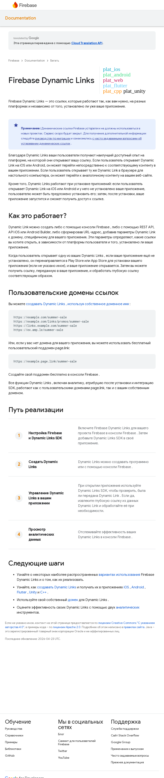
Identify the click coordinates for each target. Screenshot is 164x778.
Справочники (14, 735)
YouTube (63, 758)
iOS (126, 587)
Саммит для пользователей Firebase (77, 742)
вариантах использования (119, 575)
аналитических (127, 607)
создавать (56, 587)
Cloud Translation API (86, 43)
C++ (43, 592)
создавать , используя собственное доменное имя (77, 304)
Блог (61, 734)
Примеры (11, 742)
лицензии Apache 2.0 (67, 627)
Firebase (13, 60)
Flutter (22, 592)
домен (73, 600)
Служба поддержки (125, 729)
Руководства (13, 729)
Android (137, 587)
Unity (33, 592)
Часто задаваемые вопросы (130, 755)
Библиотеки (13, 749)
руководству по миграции (52, 138)
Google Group (120, 742)
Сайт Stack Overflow (125, 735)
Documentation (20, 18)
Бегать (54, 60)
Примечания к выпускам (127, 749)
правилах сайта (134, 627)
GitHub (9, 755)
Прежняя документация (127, 762)
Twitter (62, 751)
